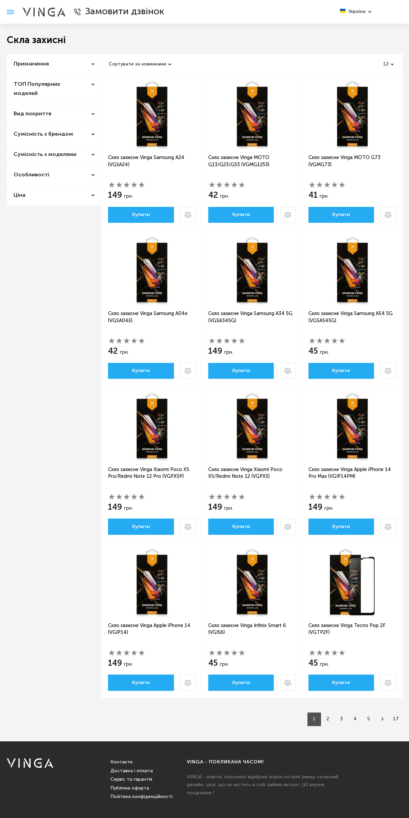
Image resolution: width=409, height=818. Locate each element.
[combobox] (141, 64)
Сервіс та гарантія (131, 779)
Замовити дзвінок (127, 11)
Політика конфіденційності (141, 796)
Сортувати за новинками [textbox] (137, 64)
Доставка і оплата (131, 770)
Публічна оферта (129, 788)
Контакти (121, 762)
